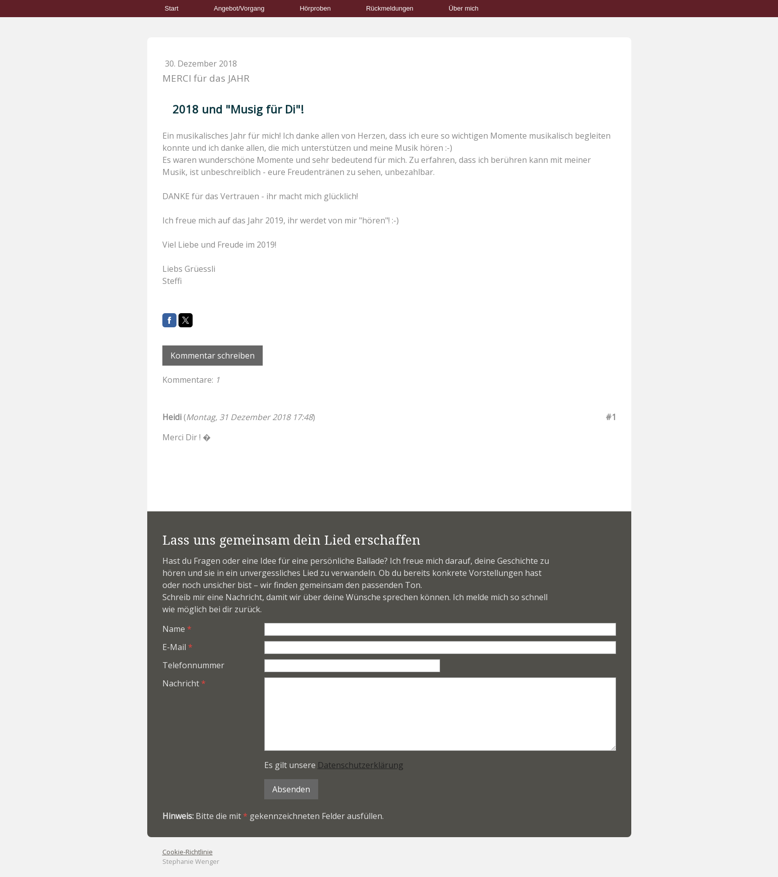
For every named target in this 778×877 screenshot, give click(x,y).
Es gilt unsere (333, 765)
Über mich (463, 8)
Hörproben (315, 8)
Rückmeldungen (389, 8)
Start (171, 8)
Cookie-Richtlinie (187, 851)
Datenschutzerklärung (360, 765)
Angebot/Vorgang (239, 8)
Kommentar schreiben (212, 355)
